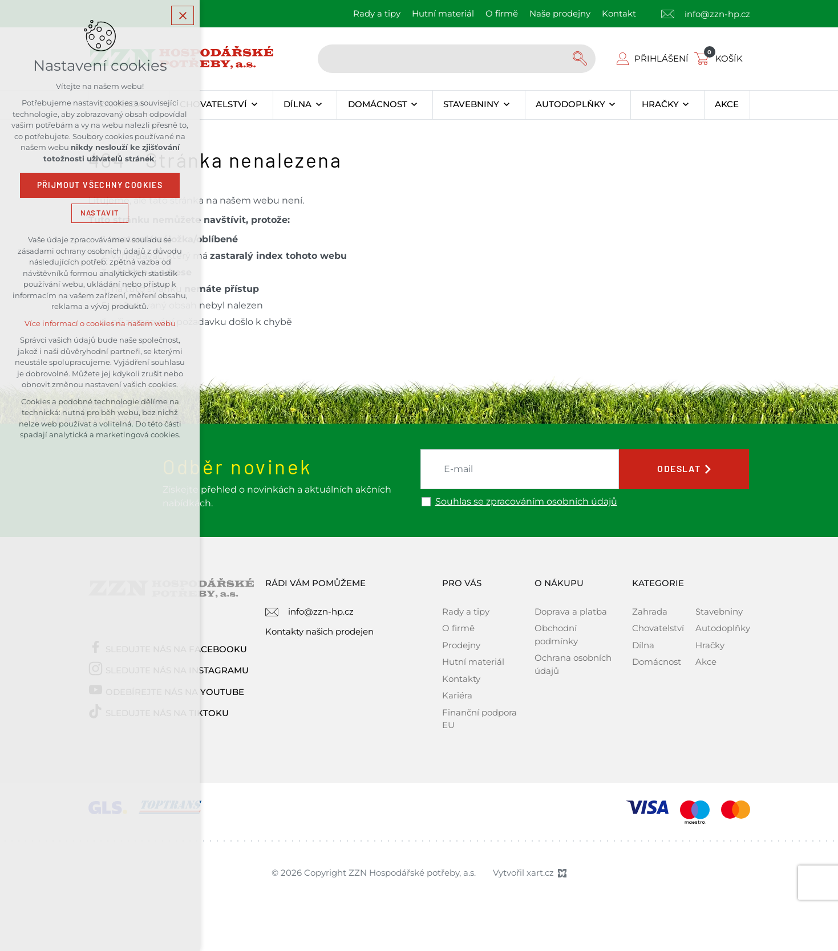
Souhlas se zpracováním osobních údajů (526, 502)
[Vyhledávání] (581, 58)
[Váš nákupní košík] (720, 58)
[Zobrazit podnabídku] (254, 105)
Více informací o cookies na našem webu (100, 323)
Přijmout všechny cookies (100, 185)
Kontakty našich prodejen (319, 631)
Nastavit (99, 213)
